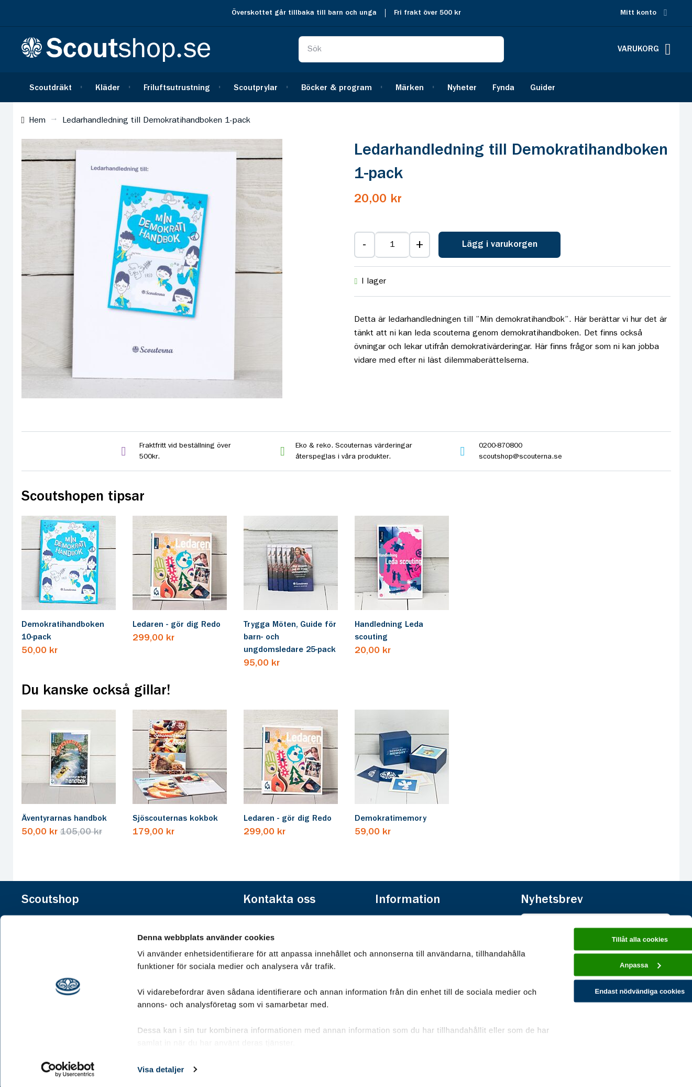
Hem (37, 120)
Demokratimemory (390, 818)
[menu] (346, 87)
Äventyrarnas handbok (64, 818)
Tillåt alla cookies (604, 937)
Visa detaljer (160, 1066)
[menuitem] (54, 87)
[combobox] (401, 49)
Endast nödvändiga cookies (604, 997)
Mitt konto (638, 13)
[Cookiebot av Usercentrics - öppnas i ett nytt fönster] (68, 1066)
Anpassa (605, 967)
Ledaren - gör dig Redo (177, 624)
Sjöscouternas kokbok (175, 818)
